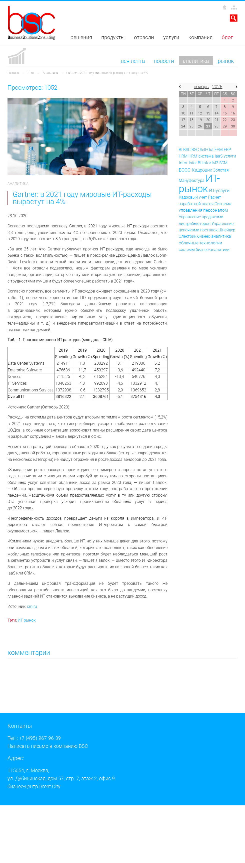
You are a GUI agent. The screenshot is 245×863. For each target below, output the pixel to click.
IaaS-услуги (225, 156)
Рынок (226, 61)
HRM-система (201, 156)
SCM (223, 163)
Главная (13, 73)
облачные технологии (200, 242)
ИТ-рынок (27, 620)
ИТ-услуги (219, 190)
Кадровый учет (193, 197)
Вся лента (133, 61)
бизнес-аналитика (214, 236)
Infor (183, 162)
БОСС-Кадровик (195, 170)
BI (180, 149)
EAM (218, 149)
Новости (164, 61)
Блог (31, 73)
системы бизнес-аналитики (204, 249)
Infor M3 (210, 162)
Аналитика (196, 61)
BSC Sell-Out (203, 149)
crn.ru (32, 606)
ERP (227, 149)
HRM (183, 156)
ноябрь (201, 86)
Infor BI (195, 163)
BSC (186, 149)
